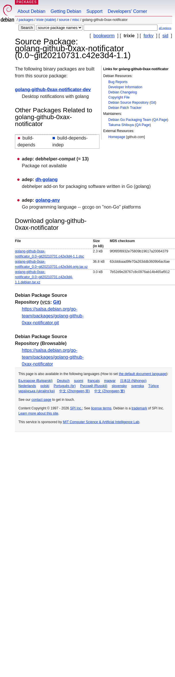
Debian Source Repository (128, 103)
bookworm (104, 35)
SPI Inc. (76, 408)
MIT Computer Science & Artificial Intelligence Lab (101, 422)
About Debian (31, 11)
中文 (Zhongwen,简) (74, 391)
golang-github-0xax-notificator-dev (53, 89)
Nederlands (27, 386)
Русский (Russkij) (93, 386)
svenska (137, 386)
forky (148, 35)
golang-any (47, 200)
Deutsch (63, 381)
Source (64, 20)
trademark (139, 408)
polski (45, 386)
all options (165, 28)
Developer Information (125, 87)
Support (94, 11)
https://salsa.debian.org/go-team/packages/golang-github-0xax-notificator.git (53, 316)
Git (153, 103)
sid (165, 35)
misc (75, 20)
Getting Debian (66, 11)
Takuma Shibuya (121, 125)
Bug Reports (118, 82)
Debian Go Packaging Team (129, 120)
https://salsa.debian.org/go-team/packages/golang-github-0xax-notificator (53, 357)
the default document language (142, 374)
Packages (26, 20)
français (94, 381)
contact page (41, 400)
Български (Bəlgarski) (35, 381)
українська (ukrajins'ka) (36, 391)
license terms (101, 408)
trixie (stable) (46, 20)
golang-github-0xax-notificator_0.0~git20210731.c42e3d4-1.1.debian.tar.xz (44, 277)
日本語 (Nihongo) (133, 381)
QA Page (160, 120)
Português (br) (65, 386)
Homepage (116, 137)
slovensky (119, 386)
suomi (78, 381)
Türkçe (153, 386)
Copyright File (119, 97)
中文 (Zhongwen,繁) (109, 391)
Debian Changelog (122, 92)
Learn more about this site (38, 413)
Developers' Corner (127, 11)
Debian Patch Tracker (124, 108)
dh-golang (46, 179)
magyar (110, 381)
